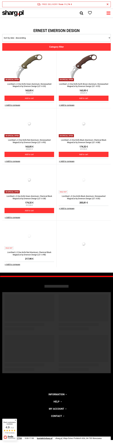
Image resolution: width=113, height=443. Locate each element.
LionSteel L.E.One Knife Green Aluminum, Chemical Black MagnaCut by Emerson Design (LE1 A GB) (29, 197)
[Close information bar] (107, 4)
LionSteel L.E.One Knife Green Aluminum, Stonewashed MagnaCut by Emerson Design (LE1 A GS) (29, 85)
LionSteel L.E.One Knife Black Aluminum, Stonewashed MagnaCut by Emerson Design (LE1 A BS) (83, 197)
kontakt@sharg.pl (44, 438)
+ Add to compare (12, 105)
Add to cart (29, 98)
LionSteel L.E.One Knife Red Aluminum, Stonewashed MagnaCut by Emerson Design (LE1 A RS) (29, 141)
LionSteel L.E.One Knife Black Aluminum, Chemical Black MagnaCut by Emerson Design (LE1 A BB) (83, 141)
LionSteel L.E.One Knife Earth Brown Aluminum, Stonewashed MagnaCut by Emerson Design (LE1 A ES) (83, 85)
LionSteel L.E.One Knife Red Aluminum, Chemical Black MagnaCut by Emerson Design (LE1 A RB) (29, 253)
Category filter (56, 46)
